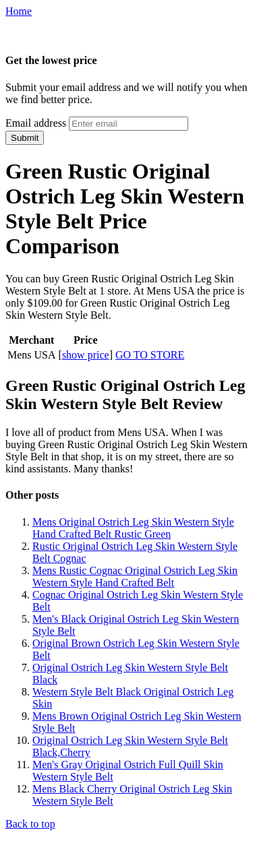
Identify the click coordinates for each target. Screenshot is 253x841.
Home (18, 11)
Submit (24, 138)
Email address (35, 123)
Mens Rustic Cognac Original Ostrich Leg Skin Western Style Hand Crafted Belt (134, 576)
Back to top (30, 824)
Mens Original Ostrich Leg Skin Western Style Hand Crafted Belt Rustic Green (133, 528)
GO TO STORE (149, 355)
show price (85, 355)
